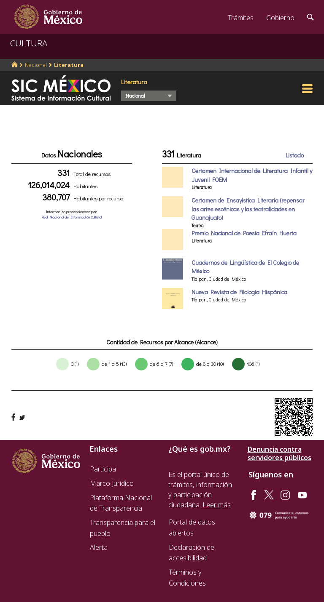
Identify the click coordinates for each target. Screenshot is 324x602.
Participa (103, 469)
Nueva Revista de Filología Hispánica (239, 292)
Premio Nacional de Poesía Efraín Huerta (244, 233)
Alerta (99, 547)
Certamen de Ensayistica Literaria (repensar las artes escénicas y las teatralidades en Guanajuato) (248, 208)
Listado (295, 155)
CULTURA (28, 43)
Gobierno (280, 17)
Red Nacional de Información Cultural (71, 217)
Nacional (36, 65)
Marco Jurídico (112, 483)
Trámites (241, 17)
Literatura (69, 65)
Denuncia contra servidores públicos (279, 453)
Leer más (216, 504)
